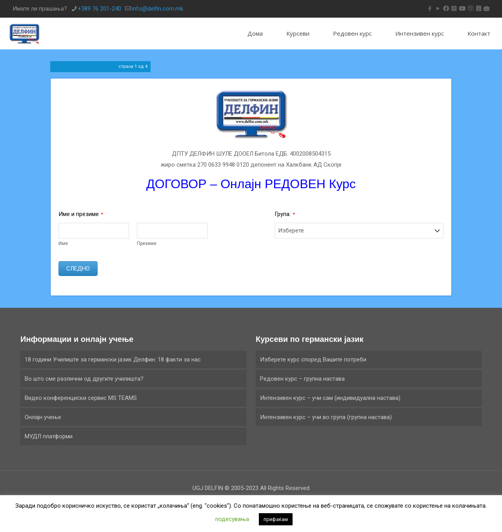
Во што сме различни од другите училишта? (84, 378)
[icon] (446, 8)
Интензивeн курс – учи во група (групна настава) (326, 417)
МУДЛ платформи (49, 436)
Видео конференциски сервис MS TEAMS (81, 397)
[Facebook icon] (430, 8)
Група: (285, 214)
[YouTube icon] (438, 8)
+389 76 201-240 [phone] (99, 8)
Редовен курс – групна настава (302, 378)
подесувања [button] (232, 519)
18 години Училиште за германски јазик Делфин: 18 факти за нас (113, 359)
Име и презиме (80, 214)
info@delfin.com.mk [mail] (157, 8)
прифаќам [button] (276, 519)
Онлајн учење (43, 417)
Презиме (146, 243)
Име (63, 243)
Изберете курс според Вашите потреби (313, 359)
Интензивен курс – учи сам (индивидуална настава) (330, 397)
